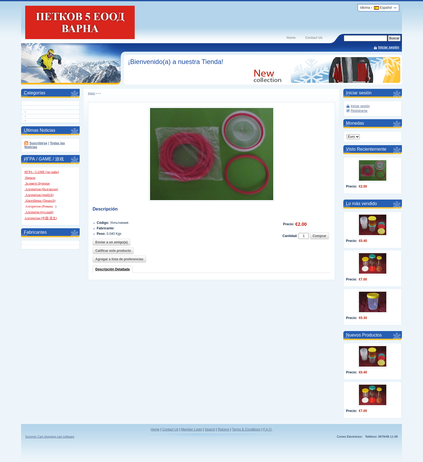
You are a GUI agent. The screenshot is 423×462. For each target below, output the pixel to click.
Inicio (91, 93)
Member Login (191, 429)
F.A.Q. (267, 429)
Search (210, 429)
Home (290, 38)
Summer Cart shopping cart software (49, 436)
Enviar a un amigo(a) (111, 242)
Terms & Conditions (246, 429)
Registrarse (359, 111)
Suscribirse (38, 143)
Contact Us (314, 38)
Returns (223, 429)
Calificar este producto (113, 251)
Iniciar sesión (388, 47)
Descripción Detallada (112, 269)
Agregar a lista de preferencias (119, 259)
